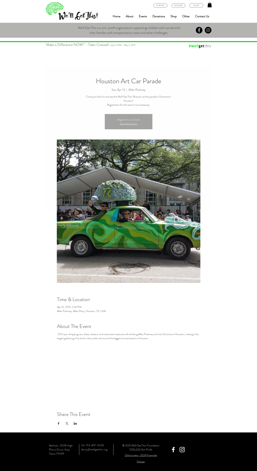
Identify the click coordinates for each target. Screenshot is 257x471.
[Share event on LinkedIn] (75, 423)
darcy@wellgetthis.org (94, 449)
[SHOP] (196, 5)
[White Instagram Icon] (182, 449)
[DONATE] (178, 5)
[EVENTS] (160, 5)
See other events (128, 124)
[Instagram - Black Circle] (208, 30)
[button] (210, 4)
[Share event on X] (67, 423)
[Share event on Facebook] (58, 423)
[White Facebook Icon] (173, 449)
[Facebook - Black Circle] (199, 30)
